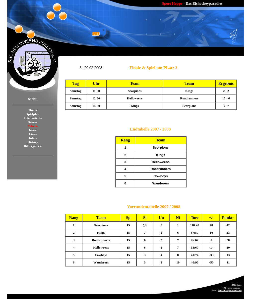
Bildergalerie (33, 146)
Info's (33, 138)
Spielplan (32, 114)
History (33, 142)
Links (33, 134)
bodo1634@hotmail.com (230, 290)
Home (33, 110)
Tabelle (33, 126)
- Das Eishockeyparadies (203, 3)
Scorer (32, 122)
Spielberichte (33, 118)
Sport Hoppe (172, 3)
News (33, 130)
